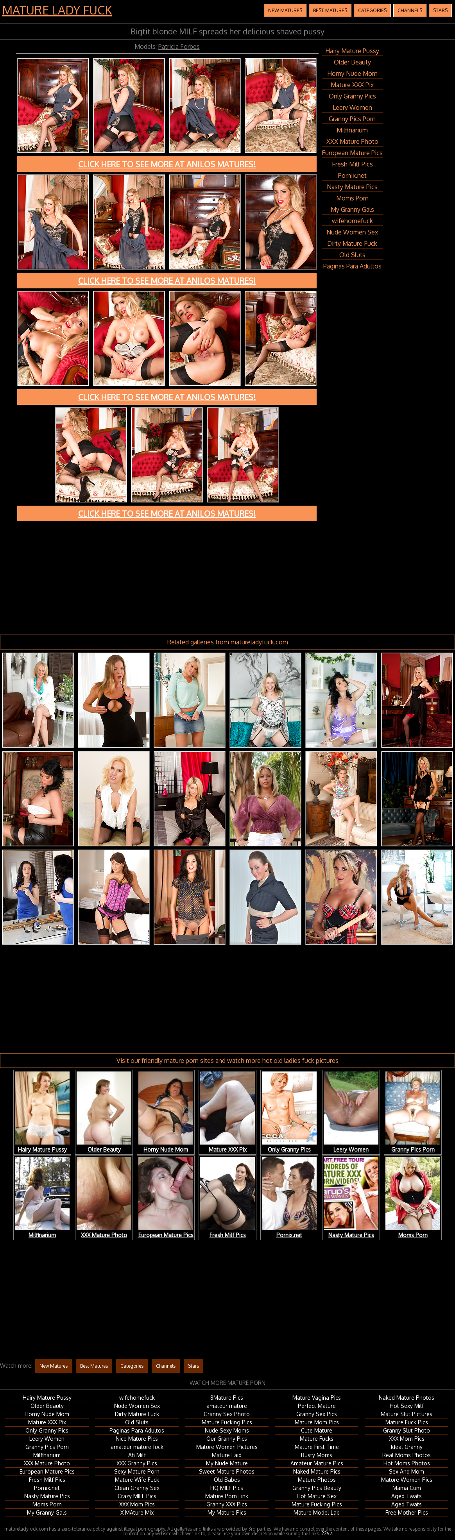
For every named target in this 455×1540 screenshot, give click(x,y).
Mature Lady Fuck (57, 10)
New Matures (285, 10)
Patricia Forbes (179, 46)
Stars (440, 10)
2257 (326, 1533)
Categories (372, 10)
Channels (410, 10)
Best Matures (330, 10)
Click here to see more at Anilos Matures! (167, 164)
